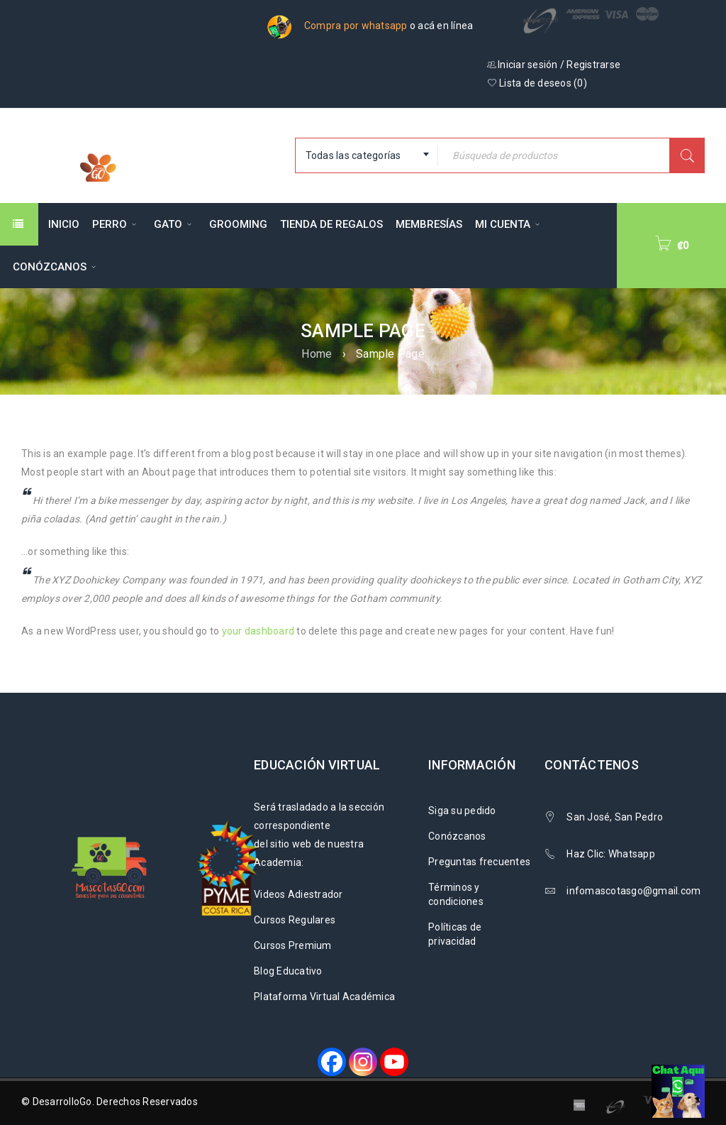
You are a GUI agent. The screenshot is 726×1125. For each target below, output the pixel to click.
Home (316, 354)
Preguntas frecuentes (479, 861)
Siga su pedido (462, 810)
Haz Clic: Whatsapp (611, 854)
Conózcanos (457, 836)
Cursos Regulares (294, 920)
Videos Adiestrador (298, 894)
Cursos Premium (293, 945)
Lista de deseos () (537, 83)
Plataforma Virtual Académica (324, 996)
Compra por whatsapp (356, 25)
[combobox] (366, 155)
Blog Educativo (288, 971)
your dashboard (258, 631)
